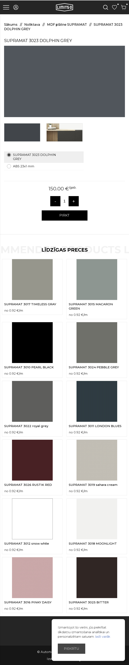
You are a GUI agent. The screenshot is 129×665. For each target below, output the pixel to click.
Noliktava (32, 25)
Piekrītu (71, 649)
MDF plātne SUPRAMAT (67, 25)
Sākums (11, 25)
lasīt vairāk (102, 636)
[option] (64, 81)
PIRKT (64, 215)
